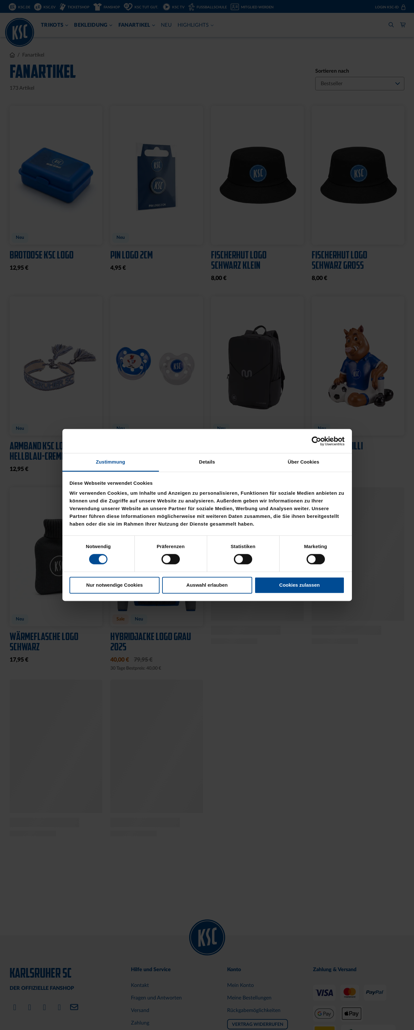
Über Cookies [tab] (303, 462)
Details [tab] (207, 462)
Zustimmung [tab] (110, 462)
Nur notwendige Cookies (114, 585)
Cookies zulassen (299, 585)
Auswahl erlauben (206, 585)
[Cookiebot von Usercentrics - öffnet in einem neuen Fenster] (316, 441)
